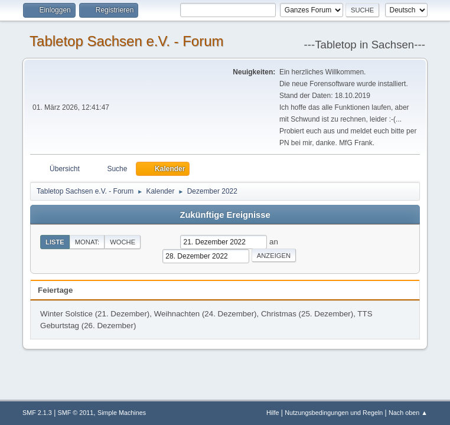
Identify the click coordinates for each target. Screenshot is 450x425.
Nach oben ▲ (408, 412)
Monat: (87, 242)
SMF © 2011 (76, 412)
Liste (54, 242)
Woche (122, 242)
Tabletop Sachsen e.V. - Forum (126, 41)
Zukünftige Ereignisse (225, 215)
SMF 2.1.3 (37, 412)
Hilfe (272, 412)
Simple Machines (121, 412)
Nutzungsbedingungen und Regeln (334, 412)
